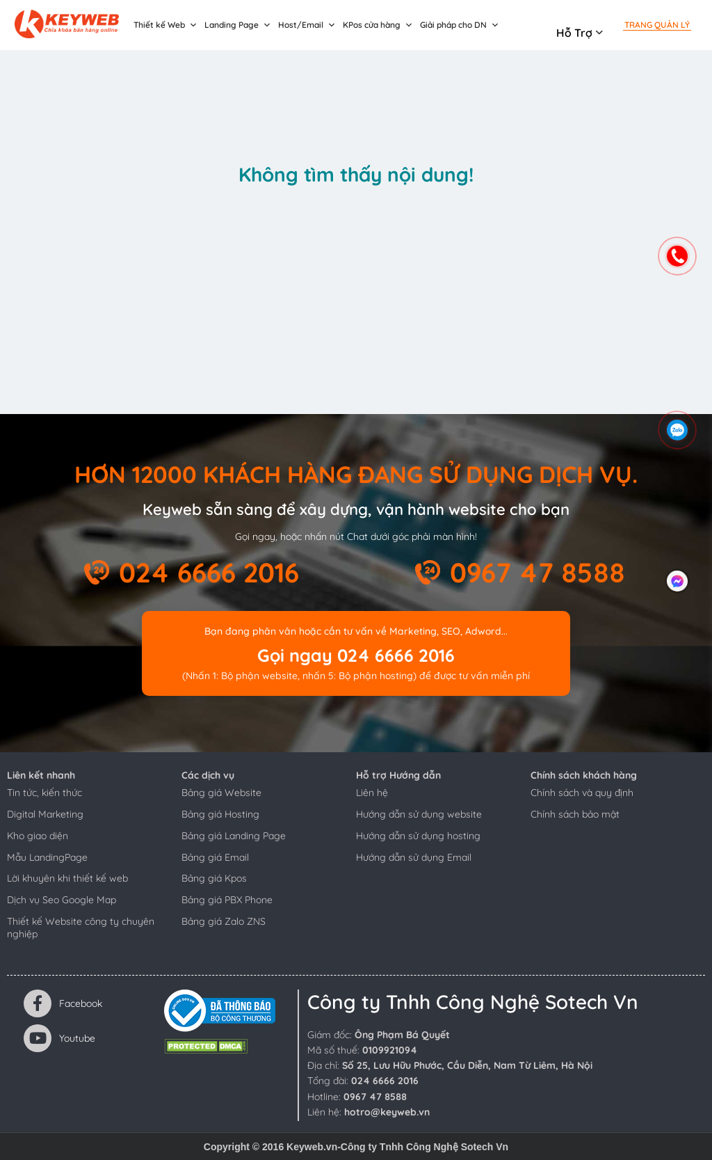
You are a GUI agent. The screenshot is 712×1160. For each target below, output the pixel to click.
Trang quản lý (657, 24)
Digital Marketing (45, 814)
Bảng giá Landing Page (233, 835)
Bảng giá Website (221, 792)
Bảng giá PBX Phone (227, 899)
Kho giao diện (37, 835)
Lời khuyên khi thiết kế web (67, 878)
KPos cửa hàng (378, 24)
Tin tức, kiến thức (44, 792)
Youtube (59, 1038)
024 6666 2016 (209, 572)
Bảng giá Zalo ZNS (223, 921)
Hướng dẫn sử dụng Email (413, 857)
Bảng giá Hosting (220, 814)
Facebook (63, 1003)
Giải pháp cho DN (459, 24)
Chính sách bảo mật (575, 814)
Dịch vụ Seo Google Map (61, 899)
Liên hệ (372, 792)
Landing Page (237, 24)
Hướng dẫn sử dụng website (419, 814)
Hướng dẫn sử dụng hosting (418, 835)
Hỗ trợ (574, 33)
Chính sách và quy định (582, 792)
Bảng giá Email (215, 857)
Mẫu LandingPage (47, 857)
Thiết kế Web (165, 24)
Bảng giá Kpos (214, 878)
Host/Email (307, 24)
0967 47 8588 (537, 572)
